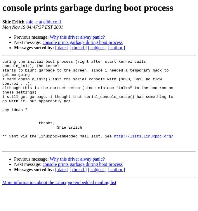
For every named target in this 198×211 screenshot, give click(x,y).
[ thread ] (78, 47)
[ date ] (61, 47)
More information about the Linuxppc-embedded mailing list (59, 200)
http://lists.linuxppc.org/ (143, 151)
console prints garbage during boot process (83, 42)
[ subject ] (97, 47)
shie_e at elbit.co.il (43, 21)
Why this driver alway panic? (77, 37)
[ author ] (116, 47)
